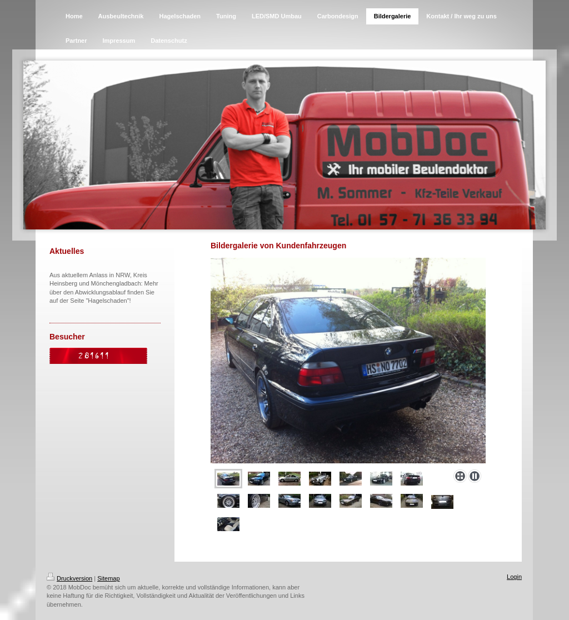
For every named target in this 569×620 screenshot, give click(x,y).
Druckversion (69, 578)
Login (514, 576)
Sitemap (108, 578)
